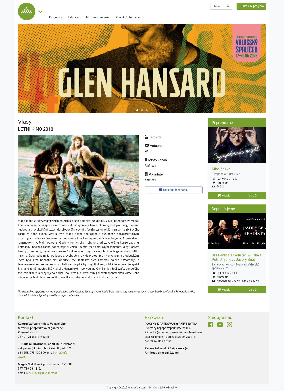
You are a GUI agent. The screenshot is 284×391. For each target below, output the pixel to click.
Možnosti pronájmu (98, 17)
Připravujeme (222, 122)
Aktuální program (251, 6)
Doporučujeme (223, 209)
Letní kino (74, 17)
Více (252, 195)
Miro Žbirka (221, 169)
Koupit (224, 195)
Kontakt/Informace (128, 17)
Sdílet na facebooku (173, 190)
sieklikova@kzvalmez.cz (41, 373)
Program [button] (54, 17)
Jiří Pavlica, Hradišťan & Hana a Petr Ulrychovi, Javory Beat (237, 257)
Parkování (154, 317)
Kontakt (25, 317)
